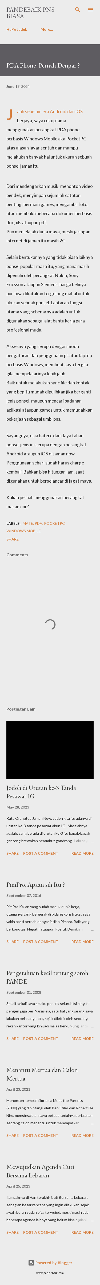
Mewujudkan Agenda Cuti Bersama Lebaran (40, 1170)
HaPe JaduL (16, 29)
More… (47, 29)
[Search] (77, 9)
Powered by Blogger (50, 1262)
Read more (82, 853)
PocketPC (54, 523)
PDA (38, 523)
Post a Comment (40, 853)
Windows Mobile (23, 531)
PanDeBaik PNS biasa (30, 12)
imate (27, 523)
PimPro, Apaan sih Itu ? (35, 884)
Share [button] (12, 539)
